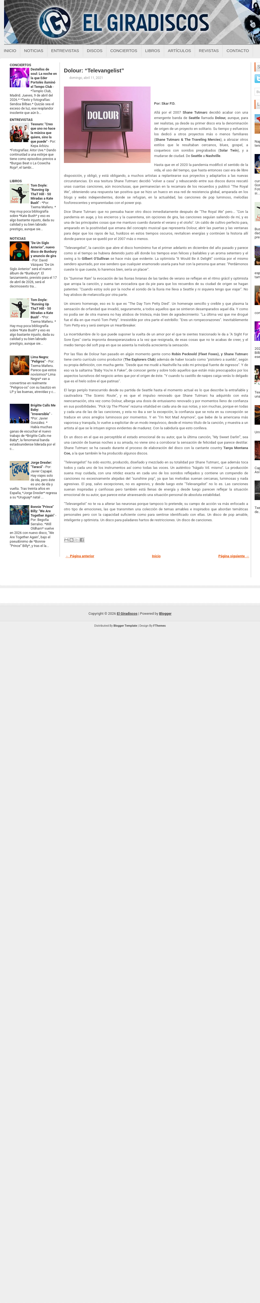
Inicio (10, 50)
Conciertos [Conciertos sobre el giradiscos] (123, 50)
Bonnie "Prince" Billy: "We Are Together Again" (43, 511)
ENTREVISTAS (21, 120)
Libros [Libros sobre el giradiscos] (152, 50)
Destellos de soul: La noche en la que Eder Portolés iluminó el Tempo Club (44, 78)
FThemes (159, 626)
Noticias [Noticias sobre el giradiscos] (33, 50)
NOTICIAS (18, 238)
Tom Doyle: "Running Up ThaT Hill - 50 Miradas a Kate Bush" (42, 194)
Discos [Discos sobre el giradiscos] (95, 50)
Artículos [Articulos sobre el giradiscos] (179, 50)
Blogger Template (125, 626)
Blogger (165, 614)
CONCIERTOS (20, 65)
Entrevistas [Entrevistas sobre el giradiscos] (65, 50)
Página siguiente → (233, 556)
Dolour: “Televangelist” (94, 70)
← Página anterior (80, 556)
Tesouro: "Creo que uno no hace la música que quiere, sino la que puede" (43, 132)
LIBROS (16, 181)
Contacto (237, 50)
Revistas (209, 50)
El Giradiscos (127, 614)
